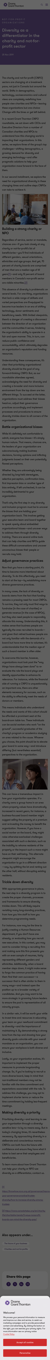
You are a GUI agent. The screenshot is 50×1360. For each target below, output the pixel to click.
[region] (25, 1328)
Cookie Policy (8, 1334)
